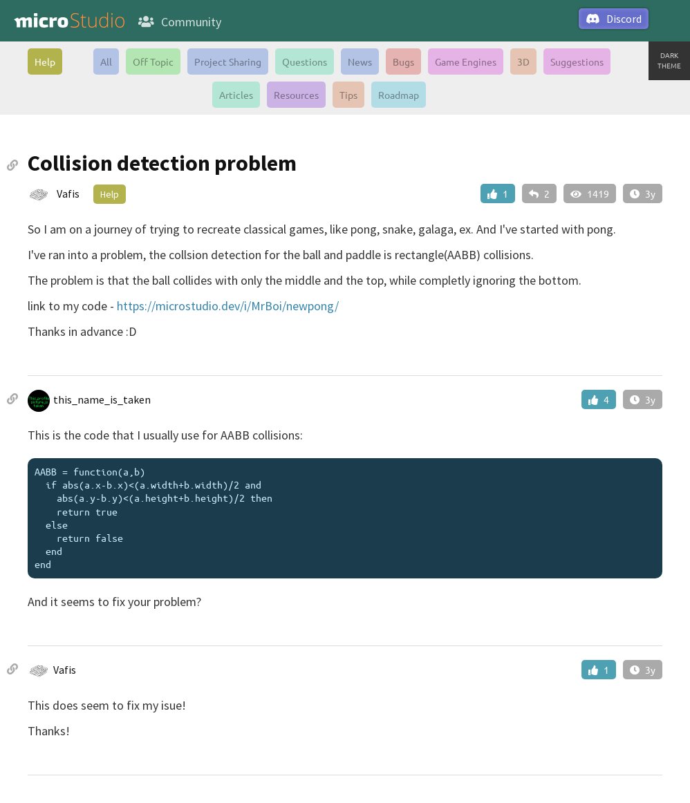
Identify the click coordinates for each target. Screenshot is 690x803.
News (360, 61)
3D (523, 61)
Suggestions (577, 61)
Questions (304, 61)
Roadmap (398, 94)
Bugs (403, 61)
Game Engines (465, 61)
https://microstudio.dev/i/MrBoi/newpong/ (228, 306)
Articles (236, 94)
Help (45, 61)
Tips (348, 94)
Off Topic (153, 61)
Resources (296, 94)
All (106, 61)
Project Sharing (227, 61)
